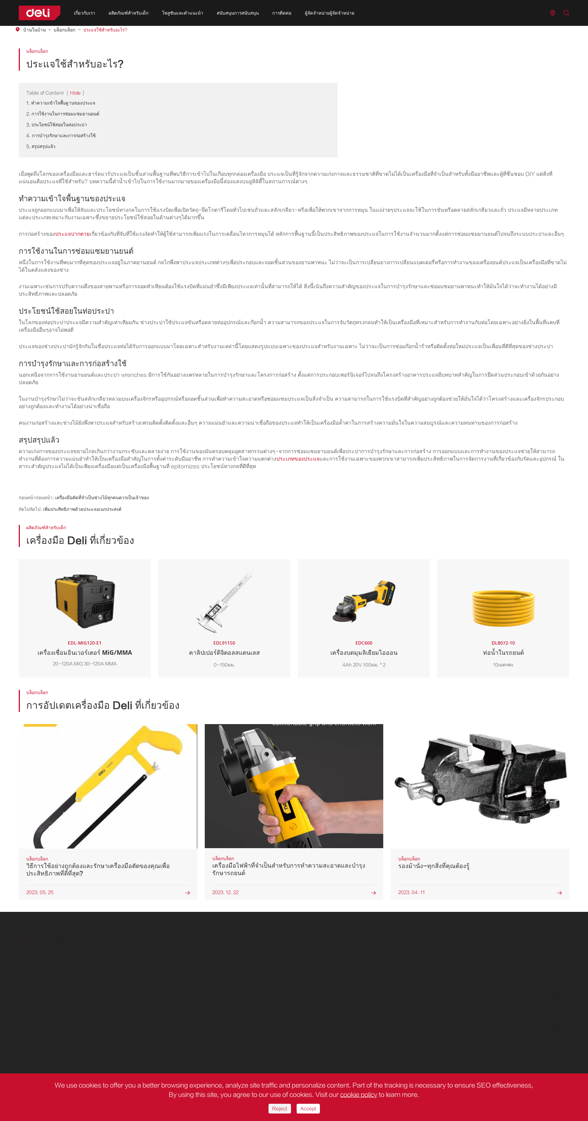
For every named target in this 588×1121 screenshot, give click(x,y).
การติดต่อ (281, 13)
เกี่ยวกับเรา (84, 13)
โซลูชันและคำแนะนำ (182, 13)
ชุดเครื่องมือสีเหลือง (38, 992)
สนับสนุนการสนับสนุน (238, 13)
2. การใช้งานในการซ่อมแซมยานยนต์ (62, 114)
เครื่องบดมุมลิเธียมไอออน (364, 652)
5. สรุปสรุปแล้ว (41, 146)
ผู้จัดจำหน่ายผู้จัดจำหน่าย (329, 13)
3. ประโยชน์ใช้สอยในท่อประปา (56, 124)
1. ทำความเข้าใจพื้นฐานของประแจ (60, 103)
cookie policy (358, 1094)
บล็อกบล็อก (64, 30)
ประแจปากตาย (72, 234)
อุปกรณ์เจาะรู (122, 971)
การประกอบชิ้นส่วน (128, 1012)
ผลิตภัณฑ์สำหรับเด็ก (128, 13)
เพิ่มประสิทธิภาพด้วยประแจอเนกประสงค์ (82, 509)
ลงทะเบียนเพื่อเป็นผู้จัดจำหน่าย (233, 1022)
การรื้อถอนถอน (123, 982)
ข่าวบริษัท (213, 982)
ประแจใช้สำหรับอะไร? (105, 30)
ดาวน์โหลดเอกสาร (221, 1012)
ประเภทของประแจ (298, 459)
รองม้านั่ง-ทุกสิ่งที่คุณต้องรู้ (434, 866)
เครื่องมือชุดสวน (34, 1012)
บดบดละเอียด (122, 1002)
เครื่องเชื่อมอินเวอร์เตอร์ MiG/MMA (85, 652)
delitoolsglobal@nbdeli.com (247, 1070)
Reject (279, 1108)
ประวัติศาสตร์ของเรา (39, 1046)
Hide (75, 93)
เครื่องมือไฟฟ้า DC (37, 971)
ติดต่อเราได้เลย (223, 1040)
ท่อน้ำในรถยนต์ (503, 652)
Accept (308, 1108)
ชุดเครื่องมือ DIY (35, 1002)
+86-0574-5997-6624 (242, 1057)
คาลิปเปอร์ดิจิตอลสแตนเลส (224, 652)
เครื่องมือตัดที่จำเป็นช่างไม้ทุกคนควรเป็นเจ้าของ (102, 497)
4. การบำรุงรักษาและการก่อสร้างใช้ (61, 135)
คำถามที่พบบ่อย (218, 992)
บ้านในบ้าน (34, 30)
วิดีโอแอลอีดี (215, 1002)
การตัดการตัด (122, 992)
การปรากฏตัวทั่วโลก (38, 1056)
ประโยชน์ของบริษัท (37, 1066)
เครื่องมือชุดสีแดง (36, 982)
